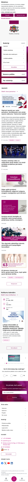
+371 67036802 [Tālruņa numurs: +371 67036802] (7, 438)
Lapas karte (5, 428)
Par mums (4, 415)
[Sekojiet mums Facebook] (2, 463)
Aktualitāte (11, 140)
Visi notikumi (14, 348)
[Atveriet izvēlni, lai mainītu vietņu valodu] (6, 479)
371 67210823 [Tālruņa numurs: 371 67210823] (6, 447)
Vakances (4, 408)
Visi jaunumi (14, 283)
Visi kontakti (9, 454)
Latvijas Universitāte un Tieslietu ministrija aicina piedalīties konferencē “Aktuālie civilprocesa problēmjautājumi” (13, 327)
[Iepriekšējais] (2, 358)
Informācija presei (19, 277)
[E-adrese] (4, 449)
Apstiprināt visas (21, 15)
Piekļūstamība (5, 425)
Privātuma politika (6, 423)
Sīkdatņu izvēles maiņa (7, 430)
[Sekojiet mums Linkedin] (12, 463)
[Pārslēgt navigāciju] (14, 478)
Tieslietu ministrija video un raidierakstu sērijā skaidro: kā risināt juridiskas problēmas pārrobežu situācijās (13, 163)
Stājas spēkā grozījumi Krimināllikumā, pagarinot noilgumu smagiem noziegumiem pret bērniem (13, 191)
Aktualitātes (14, 67)
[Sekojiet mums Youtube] (8, 463)
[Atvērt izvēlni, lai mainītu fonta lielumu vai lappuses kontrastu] (22, 479)
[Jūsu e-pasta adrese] (14, 392)
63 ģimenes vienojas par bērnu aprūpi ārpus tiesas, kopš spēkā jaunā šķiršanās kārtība (13, 272)
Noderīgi (6, 43)
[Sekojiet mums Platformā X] (5, 463)
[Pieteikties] (14, 397)
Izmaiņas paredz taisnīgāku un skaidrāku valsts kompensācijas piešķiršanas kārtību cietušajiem (11, 218)
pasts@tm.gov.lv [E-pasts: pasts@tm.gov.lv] (7, 440)
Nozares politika (8, 74)
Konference (6, 340)
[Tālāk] (25, 358)
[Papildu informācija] (8, 449)
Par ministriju (8, 81)
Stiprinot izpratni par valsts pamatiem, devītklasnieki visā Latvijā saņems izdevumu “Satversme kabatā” (14, 112)
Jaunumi (18, 140)
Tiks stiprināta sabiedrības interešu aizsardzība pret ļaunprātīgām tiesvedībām (12, 245)
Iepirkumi (4, 410)
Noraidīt (7, 15)
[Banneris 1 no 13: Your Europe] (14, 358)
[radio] (5, 375)
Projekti (4, 413)
